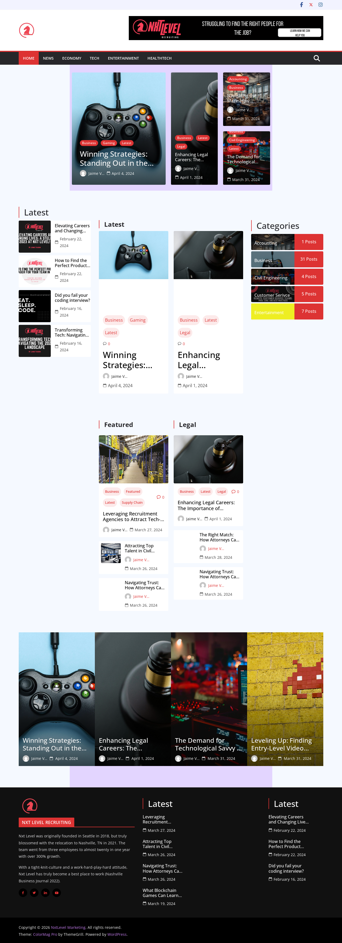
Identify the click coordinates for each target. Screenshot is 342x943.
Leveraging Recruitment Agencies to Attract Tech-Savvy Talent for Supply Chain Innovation (131, 515)
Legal (219, 154)
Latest (73, 140)
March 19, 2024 (161, 902)
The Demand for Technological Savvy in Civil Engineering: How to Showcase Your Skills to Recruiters (285, 165)
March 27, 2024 (148, 528)
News (48, 58)
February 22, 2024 (71, 241)
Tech (94, 58)
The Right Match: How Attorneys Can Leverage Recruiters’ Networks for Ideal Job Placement (220, 536)
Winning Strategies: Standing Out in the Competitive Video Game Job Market (85, 156)
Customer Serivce (272, 294)
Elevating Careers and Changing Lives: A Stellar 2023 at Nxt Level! (72, 227)
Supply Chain (132, 501)
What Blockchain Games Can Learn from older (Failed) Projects (161, 892)
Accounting (265, 95)
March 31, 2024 (299, 118)
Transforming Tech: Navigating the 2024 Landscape (71, 331)
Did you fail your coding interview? (72, 297)
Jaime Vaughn (43, 172)
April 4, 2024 (70, 172)
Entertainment (123, 58)
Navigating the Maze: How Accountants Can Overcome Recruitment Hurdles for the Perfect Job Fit (282, 107)
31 (308, 258)
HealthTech (159, 58)
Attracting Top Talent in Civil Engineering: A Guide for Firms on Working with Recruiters (144, 547)
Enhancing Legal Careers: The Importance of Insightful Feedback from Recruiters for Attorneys (205, 165)
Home (28, 58)
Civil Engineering (289, 146)
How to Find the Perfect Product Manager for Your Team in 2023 (73, 262)
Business (36, 140)
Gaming (56, 140)
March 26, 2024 (143, 567)
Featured (133, 490)
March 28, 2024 (218, 556)
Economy (71, 58)
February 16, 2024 (71, 311)
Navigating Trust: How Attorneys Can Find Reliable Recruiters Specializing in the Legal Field (144, 584)
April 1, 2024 (218, 176)
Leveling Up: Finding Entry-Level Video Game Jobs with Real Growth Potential (282, 743)
